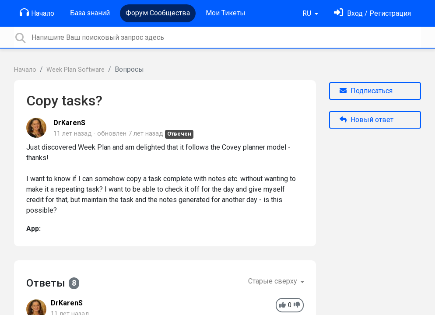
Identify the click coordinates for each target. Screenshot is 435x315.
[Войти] (372, 13)
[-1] (297, 305)
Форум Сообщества (158, 13)
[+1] (282, 305)
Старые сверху (273, 281)
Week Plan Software (75, 70)
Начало (37, 13)
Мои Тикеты (226, 13)
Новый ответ (366, 120)
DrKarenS (69, 123)
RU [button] (307, 13)
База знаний (90, 13)
